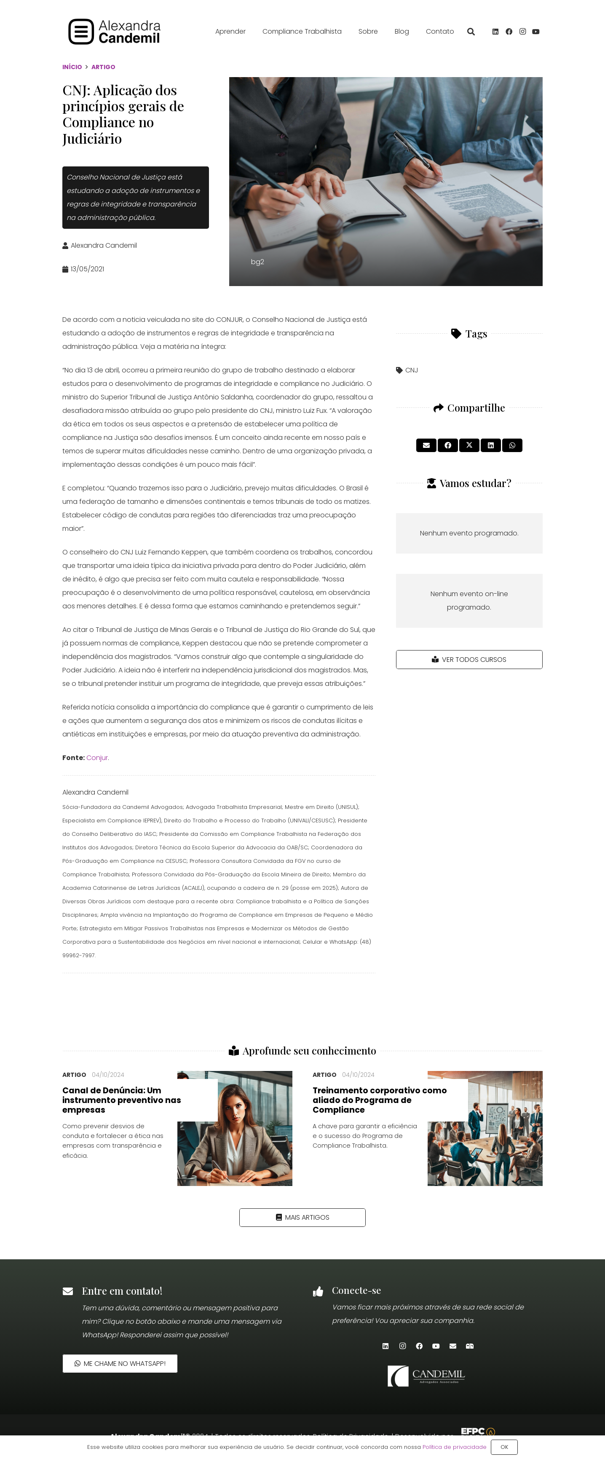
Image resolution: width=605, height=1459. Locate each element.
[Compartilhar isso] (448, 445)
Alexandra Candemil (104, 245)
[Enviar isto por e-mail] (426, 445)
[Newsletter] (469, 1346)
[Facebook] (509, 31)
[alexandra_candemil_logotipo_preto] (114, 32)
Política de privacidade (455, 1447)
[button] (471, 31)
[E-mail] (452, 1346)
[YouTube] (536, 31)
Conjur (97, 758)
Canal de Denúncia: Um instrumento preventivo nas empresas (121, 1100)
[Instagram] (522, 31)
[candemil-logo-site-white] (428, 1376)
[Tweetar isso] (469, 445)
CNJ (411, 370)
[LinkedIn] (495, 31)
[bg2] (386, 181)
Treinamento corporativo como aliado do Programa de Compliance (380, 1100)
